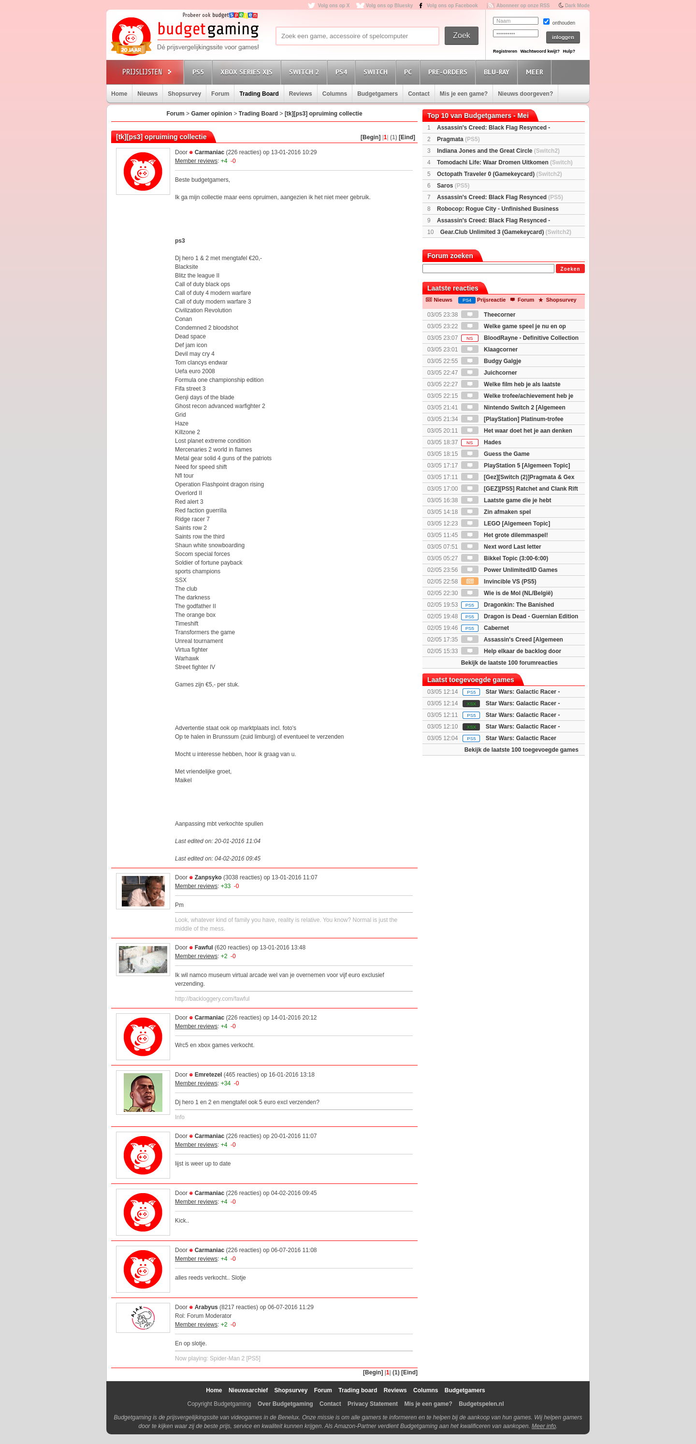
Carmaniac (209, 152)
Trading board (357, 1390)
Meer (536, 71)
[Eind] (407, 137)
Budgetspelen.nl (481, 1403)
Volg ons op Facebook (452, 5)
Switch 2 (305, 71)
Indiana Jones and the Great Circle (498, 150)
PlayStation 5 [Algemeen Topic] (515, 465)
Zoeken (570, 269)
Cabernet (485, 628)
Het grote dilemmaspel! (504, 535)
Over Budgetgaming (285, 1403)
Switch (377, 71)
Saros (453, 185)
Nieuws (147, 93)
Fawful (204, 947)
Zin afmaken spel (496, 512)
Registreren (505, 51)
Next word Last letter (501, 546)
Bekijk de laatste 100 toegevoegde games (521, 749)
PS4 (342, 71)
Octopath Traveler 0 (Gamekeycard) (499, 174)
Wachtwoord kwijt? (540, 51)
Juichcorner (489, 372)
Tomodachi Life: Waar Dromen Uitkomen (505, 162)
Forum (220, 93)
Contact (419, 93)
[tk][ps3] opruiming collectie (323, 113)
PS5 (199, 71)
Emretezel (208, 1074)
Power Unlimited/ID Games (509, 570)
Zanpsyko (208, 877)
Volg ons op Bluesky (389, 5)
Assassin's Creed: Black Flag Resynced (500, 197)
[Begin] (370, 137)
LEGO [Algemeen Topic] (505, 523)
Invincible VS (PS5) (498, 581)
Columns (334, 93)
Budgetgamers (377, 93)
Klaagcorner (489, 349)
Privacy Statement (373, 1403)
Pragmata (458, 139)
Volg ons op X (333, 5)
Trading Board (258, 93)
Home (119, 93)
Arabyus (206, 1307)
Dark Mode (577, 5)
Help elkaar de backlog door (511, 651)
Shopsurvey (184, 93)
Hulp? (569, 51)
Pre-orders (449, 71)
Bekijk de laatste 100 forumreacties (509, 662)
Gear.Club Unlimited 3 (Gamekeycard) (505, 232)
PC (409, 71)
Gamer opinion (211, 113)
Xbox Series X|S (248, 71)
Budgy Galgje (491, 361)
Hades (481, 442)
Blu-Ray (498, 71)
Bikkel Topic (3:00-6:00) (505, 558)
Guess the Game (495, 454)
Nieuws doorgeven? (525, 93)
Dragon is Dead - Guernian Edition (520, 616)
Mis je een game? (464, 93)
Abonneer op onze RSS (523, 5)
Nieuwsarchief (248, 1390)
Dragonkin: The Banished (507, 604)
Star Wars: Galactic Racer (521, 738)
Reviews (300, 93)
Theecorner (488, 314)
